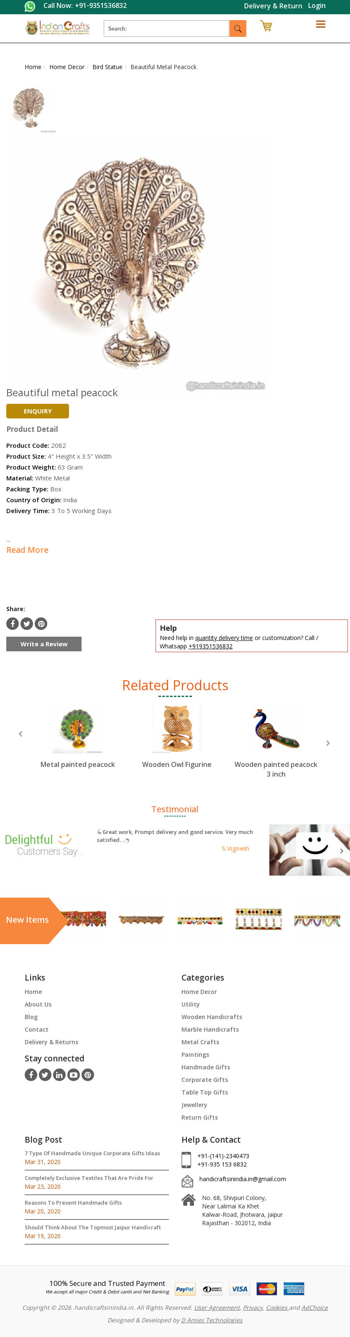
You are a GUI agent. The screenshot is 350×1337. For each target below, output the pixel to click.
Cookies (277, 1307)
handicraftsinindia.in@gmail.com (242, 1179)
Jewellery (194, 1105)
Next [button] (328, 743)
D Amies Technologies (212, 1320)
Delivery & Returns (51, 1042)
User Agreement (217, 1307)
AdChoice (314, 1307)
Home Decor (199, 992)
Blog (31, 1017)
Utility (190, 1004)
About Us (38, 1004)
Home (33, 992)
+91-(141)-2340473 (223, 1156)
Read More (27, 550)
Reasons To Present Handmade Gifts (73, 1202)
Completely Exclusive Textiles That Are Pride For (89, 1178)
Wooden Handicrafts (211, 1017)
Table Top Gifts (204, 1092)
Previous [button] (20, 734)
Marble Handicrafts (210, 1029)
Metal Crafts (200, 1042)
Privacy (253, 1307)
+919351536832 (210, 646)
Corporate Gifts (204, 1080)
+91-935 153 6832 (222, 1164)
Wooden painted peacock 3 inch (276, 769)
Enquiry (38, 411)
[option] (78, 743)
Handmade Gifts (205, 1067)
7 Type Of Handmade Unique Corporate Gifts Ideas (92, 1153)
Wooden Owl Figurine (177, 764)
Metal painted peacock (78, 764)
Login (317, 5)
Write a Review (44, 644)
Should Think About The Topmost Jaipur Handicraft (93, 1227)
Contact (37, 1029)
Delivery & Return (273, 5)
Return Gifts (199, 1117)
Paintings (195, 1054)
